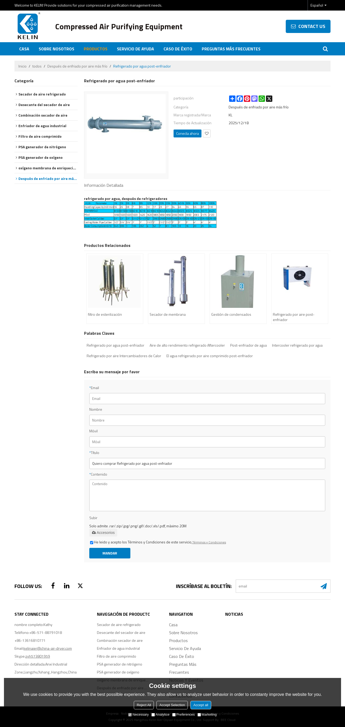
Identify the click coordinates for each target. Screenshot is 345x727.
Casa (24, 49)
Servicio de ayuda (135, 49)
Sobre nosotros (56, 49)
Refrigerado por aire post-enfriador (293, 317)
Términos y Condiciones (209, 542)
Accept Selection (172, 705)
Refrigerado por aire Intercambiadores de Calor (124, 355)
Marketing (207, 714)
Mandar (109, 553)
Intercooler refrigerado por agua (297, 345)
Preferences (183, 714)
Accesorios (103, 532)
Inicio (22, 66)
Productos (95, 49)
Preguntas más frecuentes (231, 49)
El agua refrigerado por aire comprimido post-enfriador (209, 355)
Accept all (200, 705)
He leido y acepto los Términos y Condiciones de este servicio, (158, 542)
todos (37, 66)
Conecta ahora (187, 133)
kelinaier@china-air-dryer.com (47, 648)
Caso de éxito (178, 49)
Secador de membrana (168, 314)
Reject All (144, 705)
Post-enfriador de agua (248, 345)
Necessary (138, 714)
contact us (311, 26)
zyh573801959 (37, 656)
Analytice (160, 714)
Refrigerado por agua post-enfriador (115, 345)
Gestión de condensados (231, 314)
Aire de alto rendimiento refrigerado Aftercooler (187, 345)
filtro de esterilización (105, 314)
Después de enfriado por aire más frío (77, 66)
